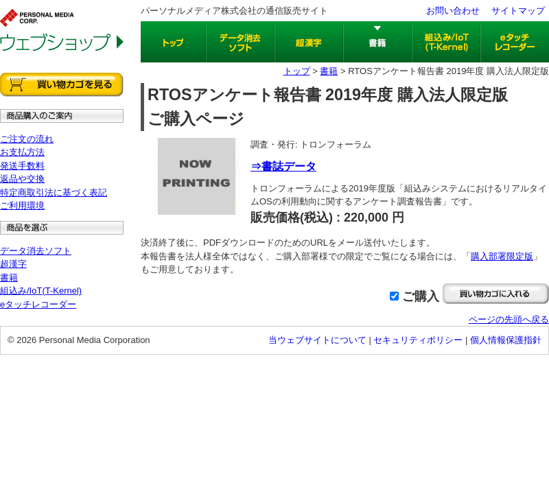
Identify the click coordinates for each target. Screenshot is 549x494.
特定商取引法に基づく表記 (53, 192)
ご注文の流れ (27, 139)
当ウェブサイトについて (317, 340)
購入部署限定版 (502, 256)
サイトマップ (518, 10)
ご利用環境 (22, 205)
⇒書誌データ (283, 166)
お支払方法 (22, 152)
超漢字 (13, 264)
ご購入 (420, 296)
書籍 (9, 277)
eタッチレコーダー (38, 304)
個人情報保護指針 (505, 340)
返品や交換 (22, 179)
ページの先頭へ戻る (509, 319)
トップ (296, 71)
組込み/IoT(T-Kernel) (41, 290)
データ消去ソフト (35, 251)
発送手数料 (22, 166)
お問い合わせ (453, 10)
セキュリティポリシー (418, 340)
